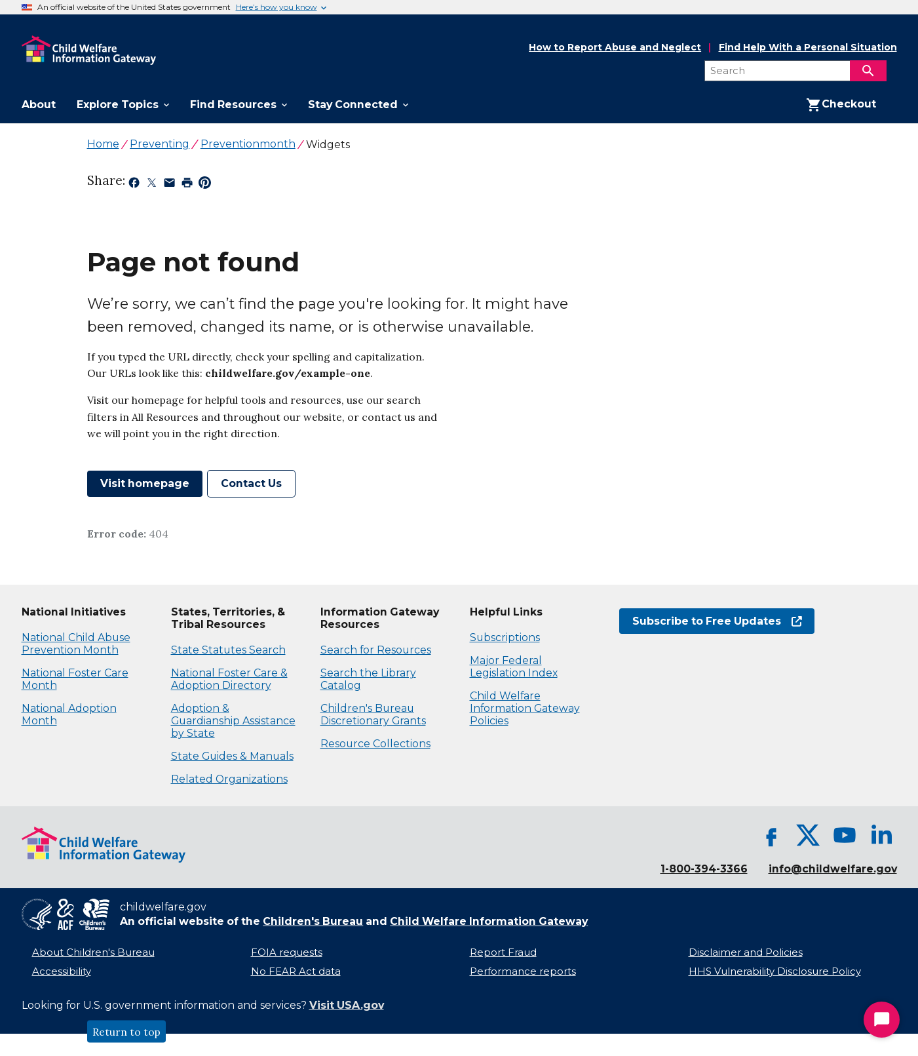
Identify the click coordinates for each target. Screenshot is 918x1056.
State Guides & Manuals (232, 756)
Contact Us (251, 483)
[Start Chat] (882, 1020)
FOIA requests (286, 952)
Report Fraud (503, 952)
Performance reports (523, 971)
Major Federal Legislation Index (514, 666)
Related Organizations (229, 779)
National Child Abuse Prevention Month (76, 643)
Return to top (126, 1031)
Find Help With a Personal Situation (808, 47)
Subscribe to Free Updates (717, 621)
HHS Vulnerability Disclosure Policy (775, 971)
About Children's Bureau (93, 952)
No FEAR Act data (296, 971)
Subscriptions (505, 637)
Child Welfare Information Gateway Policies (525, 708)
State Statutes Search (228, 650)
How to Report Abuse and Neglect (615, 47)
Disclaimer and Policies (746, 952)
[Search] (868, 70)
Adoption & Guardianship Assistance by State (233, 720)
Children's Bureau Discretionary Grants (373, 714)
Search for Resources (375, 650)
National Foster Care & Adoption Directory (229, 679)
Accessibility (61, 971)
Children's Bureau (313, 921)
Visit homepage (144, 483)
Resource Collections (375, 743)
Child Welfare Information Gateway (489, 921)
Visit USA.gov (346, 1005)
